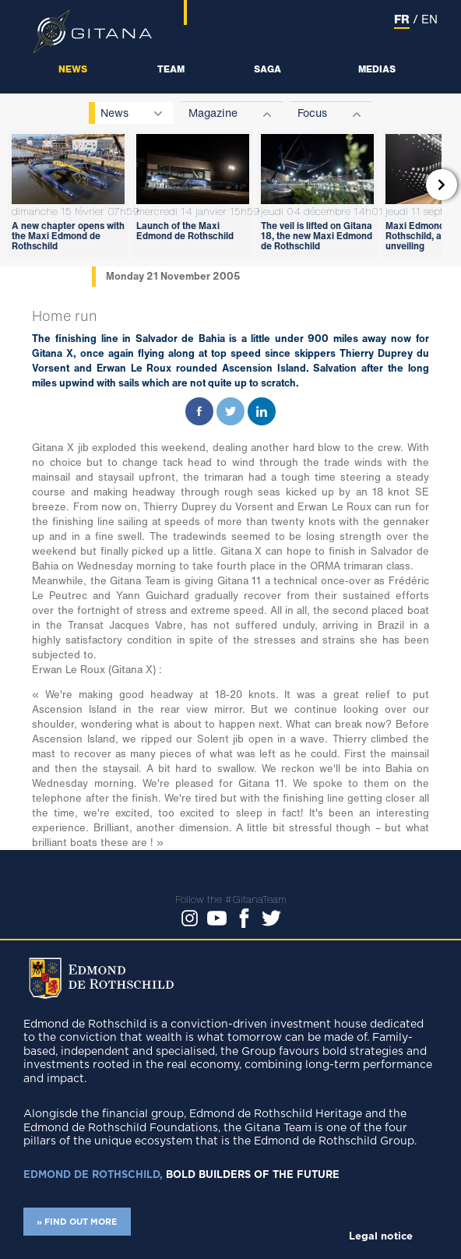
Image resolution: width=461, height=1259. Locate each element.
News (72, 69)
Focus (312, 112)
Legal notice (381, 1237)
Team (171, 69)
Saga (267, 69)
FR (402, 18)
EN (429, 18)
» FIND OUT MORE (77, 1222)
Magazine (213, 112)
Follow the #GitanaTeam (231, 899)
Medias (377, 69)
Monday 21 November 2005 (173, 276)
